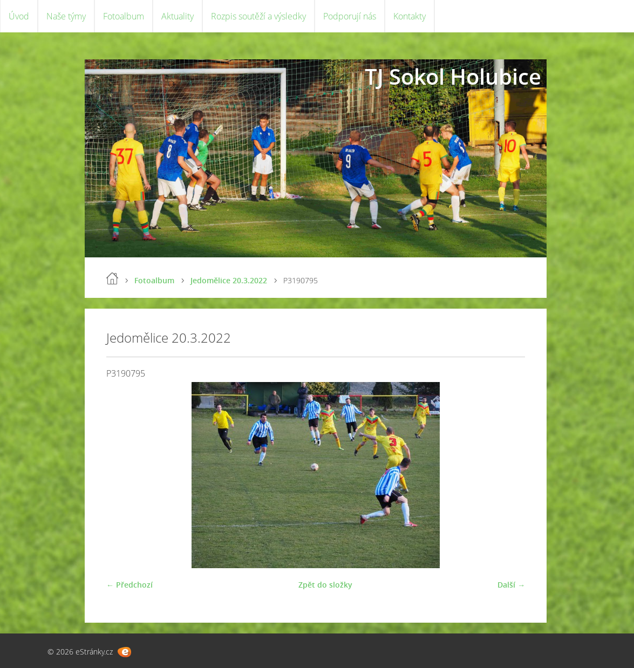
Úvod (19, 16)
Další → (511, 585)
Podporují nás (349, 16)
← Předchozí (129, 585)
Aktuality (177, 16)
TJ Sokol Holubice (453, 76)
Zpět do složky (325, 585)
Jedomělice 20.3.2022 (228, 280)
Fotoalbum (123, 16)
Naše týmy (66, 16)
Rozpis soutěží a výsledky (258, 16)
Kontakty (409, 16)
